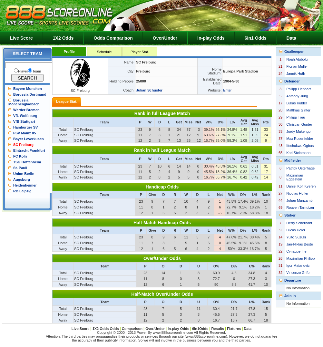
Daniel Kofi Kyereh (301, 186)
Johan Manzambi (299, 200)
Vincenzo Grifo (297, 273)
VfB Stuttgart (24, 121)
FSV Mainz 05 (24, 133)
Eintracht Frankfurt (29, 150)
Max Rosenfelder (299, 138)
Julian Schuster (149, 90)
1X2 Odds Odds (106, 329)
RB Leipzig (22, 191)
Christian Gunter (299, 124)
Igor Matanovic (297, 265)
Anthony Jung (297, 96)
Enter (227, 90)
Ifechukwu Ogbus (300, 146)
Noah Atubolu (297, 59)
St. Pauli (20, 168)
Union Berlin (23, 174)
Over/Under (165, 38)
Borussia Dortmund (29, 94)
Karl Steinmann (298, 153)
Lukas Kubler (296, 103)
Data (291, 38)
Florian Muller (297, 66)
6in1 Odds (256, 38)
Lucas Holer (295, 230)
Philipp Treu (295, 117)
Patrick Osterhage (300, 168)
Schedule (104, 52)
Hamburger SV (25, 127)
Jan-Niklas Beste (299, 244)
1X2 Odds (63, 38)
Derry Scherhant (299, 223)
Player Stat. (140, 52)
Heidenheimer (25, 185)
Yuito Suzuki (296, 237)
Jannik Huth (295, 73)
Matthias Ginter (298, 110)
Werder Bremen (26, 110)
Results (217, 329)
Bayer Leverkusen (28, 139)
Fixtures (234, 329)
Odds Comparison (112, 38)
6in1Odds (200, 329)
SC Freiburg (23, 145)
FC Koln (20, 156)
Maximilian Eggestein (294, 177)
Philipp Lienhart (298, 89)
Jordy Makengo (298, 131)
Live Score (21, 38)
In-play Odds (211, 38)
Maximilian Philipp (300, 258)
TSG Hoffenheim (27, 162)
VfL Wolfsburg (25, 116)
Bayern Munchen (27, 89)
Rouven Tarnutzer (300, 207)
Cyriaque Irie (296, 251)
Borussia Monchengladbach (24, 102)
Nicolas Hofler (297, 193)
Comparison (132, 329)
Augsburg (21, 179)
